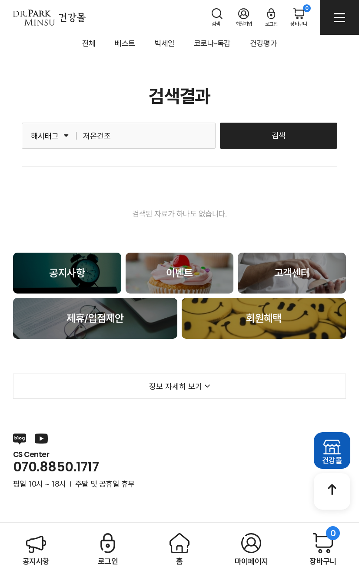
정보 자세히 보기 (179, 386)
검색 (279, 135)
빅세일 (164, 43)
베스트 (125, 43)
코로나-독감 (212, 43)
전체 (89, 43)
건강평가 (263, 43)
